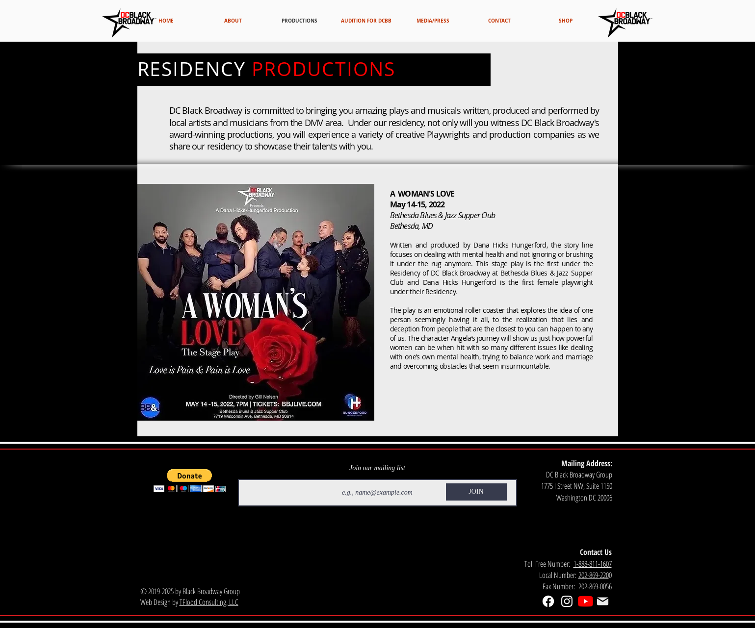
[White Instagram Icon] (566, 601)
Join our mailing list (377, 468)
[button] (190, 480)
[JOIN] (476, 492)
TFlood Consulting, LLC (209, 602)
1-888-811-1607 (592, 563)
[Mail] (602, 601)
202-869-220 (593, 575)
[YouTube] (585, 601)
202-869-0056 (595, 586)
